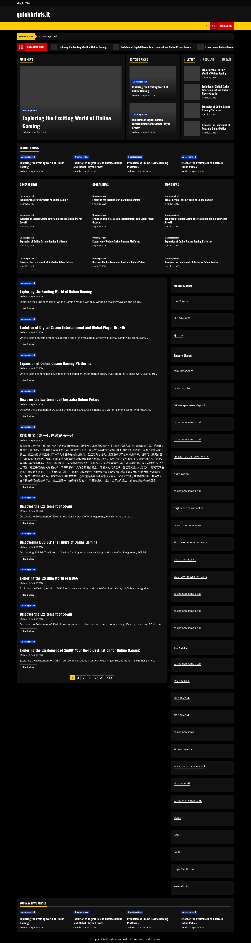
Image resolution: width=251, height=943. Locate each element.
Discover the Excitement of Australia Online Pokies (192, 128)
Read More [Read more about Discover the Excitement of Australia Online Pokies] (29, 417)
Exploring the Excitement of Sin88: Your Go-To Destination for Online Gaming (80, 650)
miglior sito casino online (188, 508)
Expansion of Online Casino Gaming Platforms (192, 110)
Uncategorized (49, 36)
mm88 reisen (182, 301)
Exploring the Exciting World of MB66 (49, 578)
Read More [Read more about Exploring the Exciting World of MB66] (29, 595)
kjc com (178, 335)
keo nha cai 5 (182, 680)
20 (101, 677)
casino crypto (182, 388)
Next (109, 677)
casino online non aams (188, 800)
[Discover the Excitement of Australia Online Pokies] (206, 157)
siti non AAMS (182, 698)
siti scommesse (183, 749)
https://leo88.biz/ (184, 869)
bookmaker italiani (185, 559)
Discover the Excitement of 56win (46, 506)
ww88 (177, 817)
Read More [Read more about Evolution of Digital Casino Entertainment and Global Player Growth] (29, 345)
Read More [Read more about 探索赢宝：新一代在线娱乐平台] (29, 487)
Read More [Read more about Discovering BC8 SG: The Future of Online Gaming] (29, 559)
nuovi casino (181, 474)
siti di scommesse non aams (190, 542)
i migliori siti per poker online (191, 456)
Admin (27, 132)
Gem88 (178, 835)
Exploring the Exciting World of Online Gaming (79, 47)
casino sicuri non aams (187, 525)
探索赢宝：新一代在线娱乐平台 (47, 435)
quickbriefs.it (33, 14)
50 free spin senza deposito (190, 405)
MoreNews (136, 939)
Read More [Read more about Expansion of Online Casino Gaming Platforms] (29, 381)
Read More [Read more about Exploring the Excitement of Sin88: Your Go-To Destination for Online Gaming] (29, 667)
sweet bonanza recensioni (189, 766)
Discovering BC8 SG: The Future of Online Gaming (58, 542)
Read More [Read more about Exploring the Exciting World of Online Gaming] (29, 309)
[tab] (189, 60)
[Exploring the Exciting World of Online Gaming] (70, 101)
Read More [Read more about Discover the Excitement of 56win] (29, 523)
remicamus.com (183, 371)
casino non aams (184, 732)
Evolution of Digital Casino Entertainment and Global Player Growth (152, 47)
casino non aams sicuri (187, 422)
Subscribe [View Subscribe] (221, 26)
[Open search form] (206, 26)
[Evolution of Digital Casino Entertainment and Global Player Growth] (98, 157)
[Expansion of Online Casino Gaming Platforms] (152, 157)
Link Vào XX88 (182, 318)
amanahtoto (181, 886)
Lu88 (177, 852)
